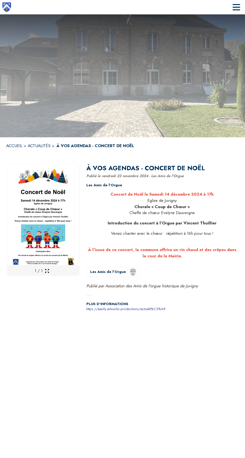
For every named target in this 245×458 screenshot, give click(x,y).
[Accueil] (6, 7)
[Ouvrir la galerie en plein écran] (47, 270)
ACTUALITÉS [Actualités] (39, 146)
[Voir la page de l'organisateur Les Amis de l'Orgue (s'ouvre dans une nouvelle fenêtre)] (113, 272)
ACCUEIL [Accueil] (14, 146)
